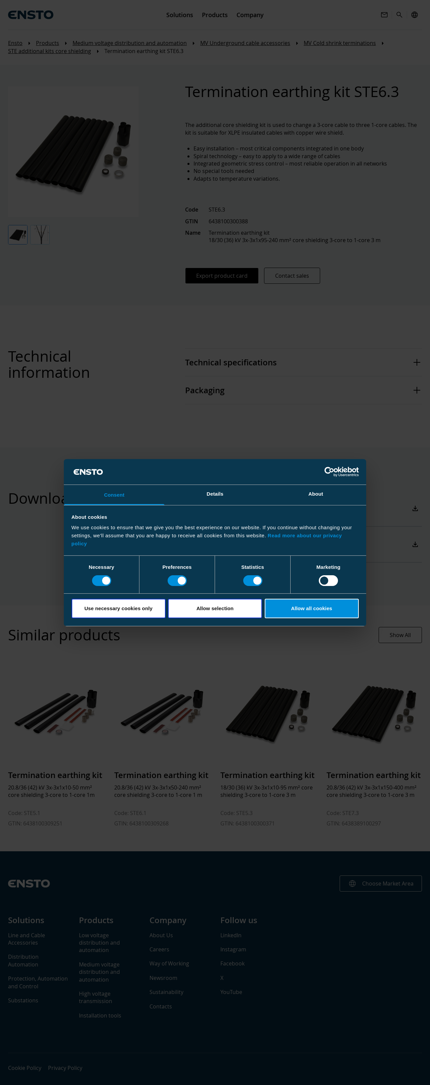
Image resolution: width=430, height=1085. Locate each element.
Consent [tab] (114, 495)
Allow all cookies (311, 608)
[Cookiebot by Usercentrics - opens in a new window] (329, 472)
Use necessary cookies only (118, 608)
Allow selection (215, 608)
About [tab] (315, 494)
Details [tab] (215, 494)
